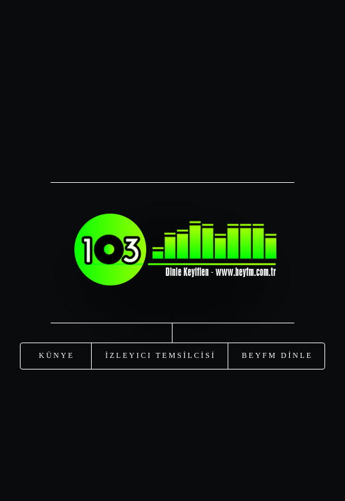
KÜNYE (56, 355)
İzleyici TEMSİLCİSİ (160, 355)
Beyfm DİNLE (277, 355)
